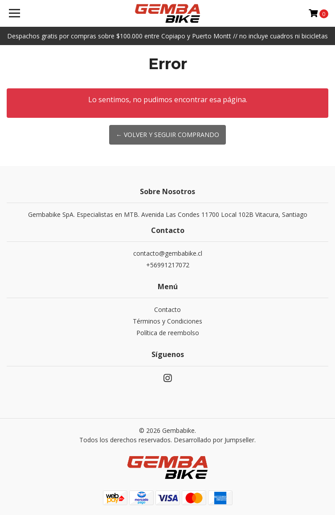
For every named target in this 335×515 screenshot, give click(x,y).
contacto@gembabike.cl (167, 253)
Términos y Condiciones (167, 321)
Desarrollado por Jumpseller (214, 440)
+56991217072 (167, 265)
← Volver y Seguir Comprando (167, 134)
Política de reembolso (167, 332)
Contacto (167, 309)
